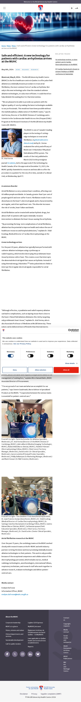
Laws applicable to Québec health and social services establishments (37, 641)
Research (34, 69)
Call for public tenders (13, 644)
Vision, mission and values (15, 630)
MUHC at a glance (12, 626)
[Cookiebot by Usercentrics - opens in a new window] (70, 330)
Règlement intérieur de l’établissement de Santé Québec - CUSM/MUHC (36, 632)
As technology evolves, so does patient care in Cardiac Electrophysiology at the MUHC (66, 62)
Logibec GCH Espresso (35, 623)
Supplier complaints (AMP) (51, 694)
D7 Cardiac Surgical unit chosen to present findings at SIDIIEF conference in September (67, 71)
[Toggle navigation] (4, 8)
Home (4, 46)
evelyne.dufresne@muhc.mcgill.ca (15, 594)
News (9, 46)
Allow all (66, 370)
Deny (15, 370)
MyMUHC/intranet (34, 626)
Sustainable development (14, 640)
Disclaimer (24, 694)
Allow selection (40, 370)
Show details (70, 363)
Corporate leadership (13, 623)
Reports (30, 647)
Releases (25, 69)
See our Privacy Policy (22, 344)
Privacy (34, 694)
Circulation (11, 163)
